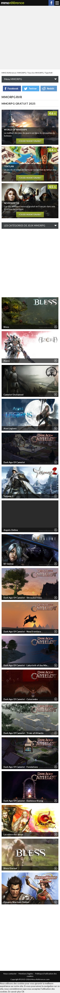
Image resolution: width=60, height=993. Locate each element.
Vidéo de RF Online (55, 563)
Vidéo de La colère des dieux (55, 834)
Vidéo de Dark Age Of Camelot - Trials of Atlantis (55, 732)
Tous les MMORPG (36, 73)
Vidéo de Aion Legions (55, 428)
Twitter (33, 88)
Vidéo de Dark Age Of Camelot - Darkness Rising (55, 800)
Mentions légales (26, 973)
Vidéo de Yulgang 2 (55, 496)
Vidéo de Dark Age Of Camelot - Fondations (55, 766)
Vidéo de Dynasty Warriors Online (55, 902)
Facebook (51, 3)
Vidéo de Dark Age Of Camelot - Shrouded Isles (55, 597)
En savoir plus (14, 991)
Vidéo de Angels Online (55, 529)
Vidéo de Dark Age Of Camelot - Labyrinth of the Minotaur (55, 665)
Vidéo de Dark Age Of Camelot (55, 462)
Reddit (50, 88)
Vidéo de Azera (55, 360)
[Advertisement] (30, 37)
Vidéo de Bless (55, 326)
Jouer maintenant (30, 141)
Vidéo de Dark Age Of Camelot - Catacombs (55, 699)
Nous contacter (10, 973)
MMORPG (21, 73)
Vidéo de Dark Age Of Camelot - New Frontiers (55, 631)
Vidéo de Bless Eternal (55, 868)
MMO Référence (9, 73)
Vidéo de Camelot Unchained (55, 394)
